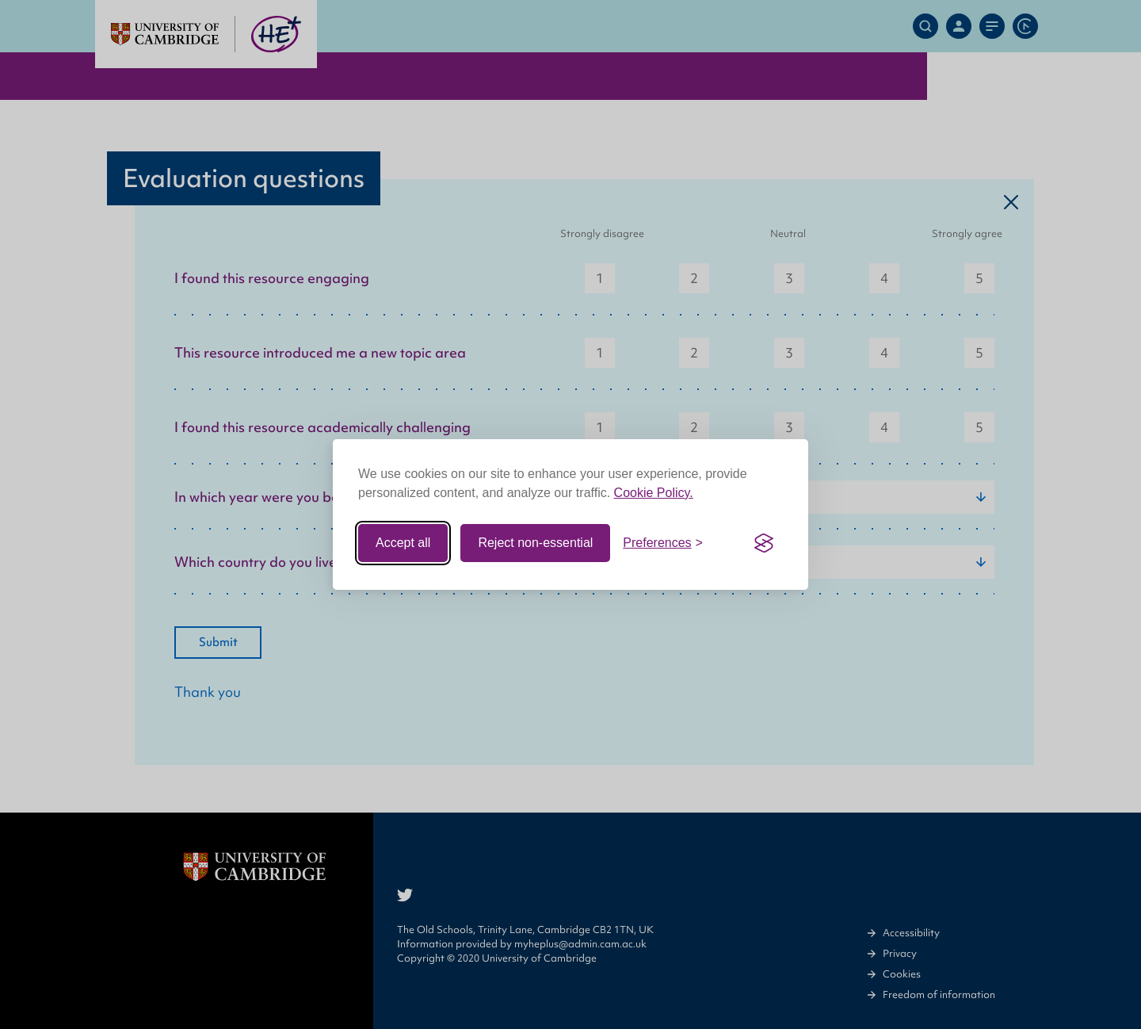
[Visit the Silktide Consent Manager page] (764, 543)
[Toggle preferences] (663, 543)
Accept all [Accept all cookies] (403, 542)
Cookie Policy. (653, 492)
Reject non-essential (535, 542)
